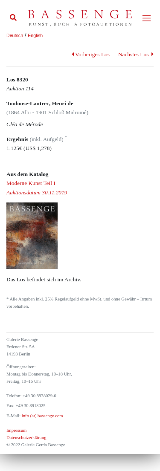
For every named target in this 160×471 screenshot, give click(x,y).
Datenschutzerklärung (26, 437)
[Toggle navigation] (146, 18)
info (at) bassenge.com (41, 415)
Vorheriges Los (91, 54)
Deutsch (14, 35)
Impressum (16, 430)
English (35, 35)
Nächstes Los (136, 54)
